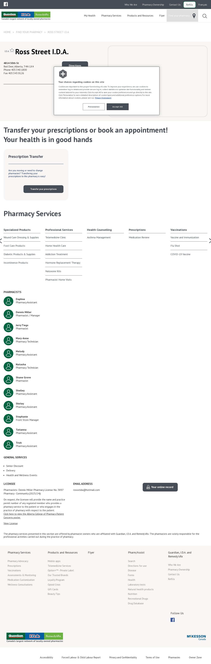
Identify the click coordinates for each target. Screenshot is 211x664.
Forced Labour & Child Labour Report (81, 657)
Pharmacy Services (19, 552)
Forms (131, 575)
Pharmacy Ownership (153, 4)
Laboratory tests (136, 584)
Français (202, 4)
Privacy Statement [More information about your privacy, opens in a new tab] (103, 98)
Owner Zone (195, 657)
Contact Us (175, 4)
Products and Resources (63, 552)
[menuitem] (6, 4)
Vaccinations (179, 230)
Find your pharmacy (29, 32)
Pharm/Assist (136, 552)
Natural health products (141, 589)
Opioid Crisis (54, 584)
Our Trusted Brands (58, 575)
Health (131, 579)
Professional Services (59, 230)
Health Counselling (99, 230)
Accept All (118, 106)
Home (7, 32)
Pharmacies (174, 657)
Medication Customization (21, 579)
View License (11, 523)
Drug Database (136, 603)
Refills (189, 4)
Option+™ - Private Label (61, 570)
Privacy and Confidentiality (123, 657)
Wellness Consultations (20, 584)
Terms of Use (152, 657)
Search (131, 561)
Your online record (162, 487)
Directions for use (137, 565)
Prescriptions (137, 230)
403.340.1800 (19, 69)
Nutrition (132, 593)
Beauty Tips (54, 593)
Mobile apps (54, 561)
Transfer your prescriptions (43, 189)
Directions (75, 65)
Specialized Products (17, 230)
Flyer (91, 552)
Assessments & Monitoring (22, 575)
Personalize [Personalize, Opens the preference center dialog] (93, 106)
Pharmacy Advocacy (18, 561)
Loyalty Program (56, 579)
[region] (107, 90)
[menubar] (5, 4)
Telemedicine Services (59, 565)
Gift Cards (53, 589)
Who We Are (131, 4)
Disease (132, 570)
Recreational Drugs (138, 598)
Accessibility (46, 657)
